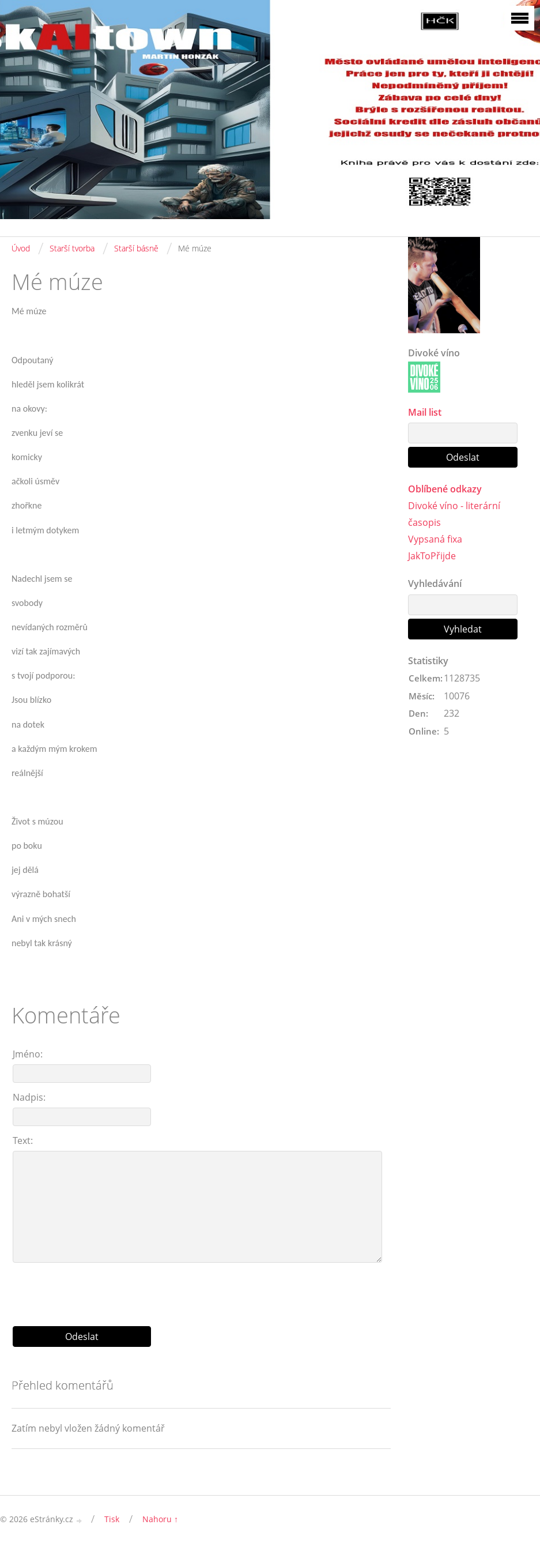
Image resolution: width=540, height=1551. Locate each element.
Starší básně (136, 248)
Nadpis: (29, 1097)
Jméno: (28, 1054)
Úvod (21, 248)
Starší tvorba (72, 248)
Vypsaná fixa (435, 539)
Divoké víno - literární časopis (454, 514)
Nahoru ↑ (160, 1519)
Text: (23, 1140)
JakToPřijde (432, 555)
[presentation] (201, 1289)
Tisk (111, 1519)
